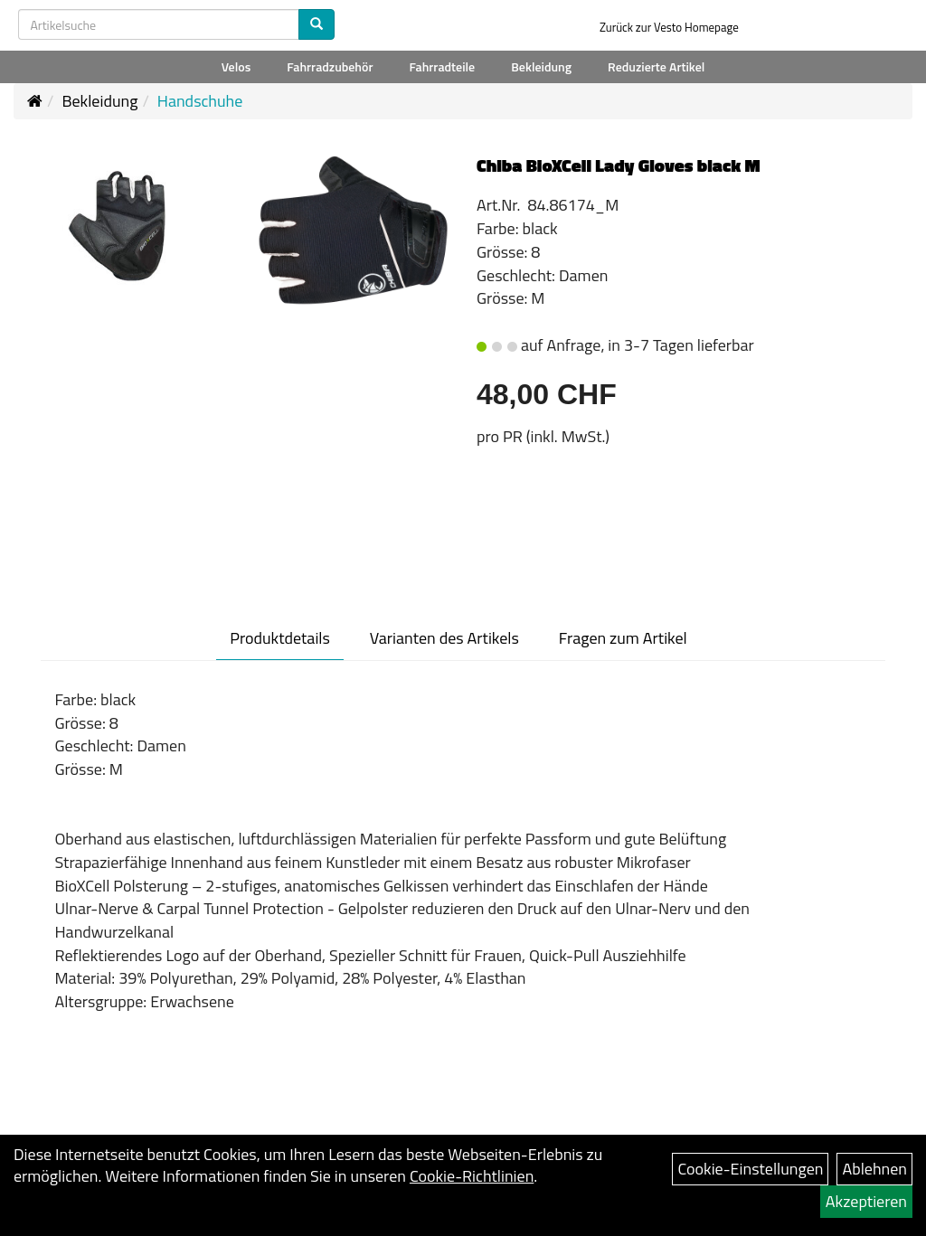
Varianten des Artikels (444, 638)
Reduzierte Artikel (656, 66)
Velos (236, 66)
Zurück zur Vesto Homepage (669, 27)
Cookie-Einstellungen (750, 1168)
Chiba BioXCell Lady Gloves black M (619, 165)
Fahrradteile (443, 66)
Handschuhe (200, 101)
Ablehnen (874, 1168)
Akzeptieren (866, 1201)
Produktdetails (280, 638)
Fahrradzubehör (330, 66)
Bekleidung (541, 66)
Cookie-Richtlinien (472, 1176)
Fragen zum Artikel (623, 638)
